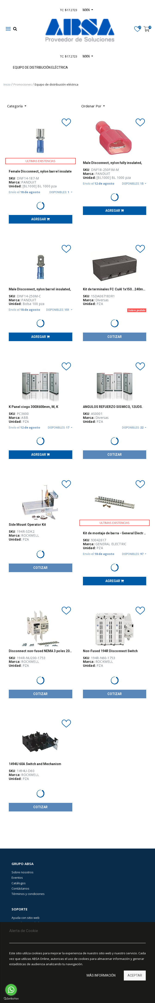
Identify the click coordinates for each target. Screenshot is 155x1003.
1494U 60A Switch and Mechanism (35, 764)
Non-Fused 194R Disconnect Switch (110, 651)
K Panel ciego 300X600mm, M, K (33, 407)
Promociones (23, 84)
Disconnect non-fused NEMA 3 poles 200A (40, 651)
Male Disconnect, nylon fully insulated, (112, 163)
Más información (101, 975)
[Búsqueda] (112, 104)
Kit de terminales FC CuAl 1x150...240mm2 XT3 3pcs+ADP (114, 289)
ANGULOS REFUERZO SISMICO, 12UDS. (113, 407)
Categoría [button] (15, 106)
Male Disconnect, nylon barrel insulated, (40, 289)
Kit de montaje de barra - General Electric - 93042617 (114, 533)
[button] (93, 106)
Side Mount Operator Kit (27, 524)
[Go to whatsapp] (11, 990)
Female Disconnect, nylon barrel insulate (40, 171)
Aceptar (135, 975)
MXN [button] (86, 56)
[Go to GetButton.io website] (11, 998)
